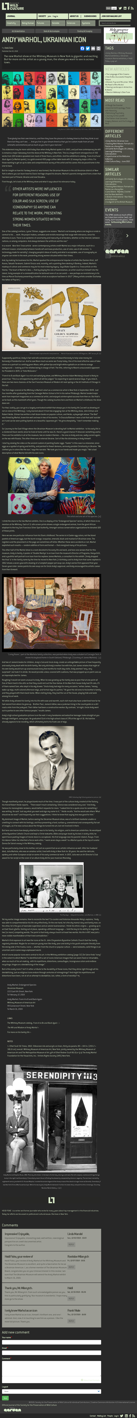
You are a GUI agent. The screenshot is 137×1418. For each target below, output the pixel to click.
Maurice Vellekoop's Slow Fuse (118, 92)
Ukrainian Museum (15, 988)
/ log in (55, 16)
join (49, 16)
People (110, 1416)
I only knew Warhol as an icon (21, 1310)
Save (5, 1398)
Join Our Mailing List (111, 16)
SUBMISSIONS (90, 16)
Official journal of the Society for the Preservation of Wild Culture (29, 1405)
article (28, 245)
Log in (116, 1416)
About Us (74, 16)
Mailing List (101, 1416)
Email (4, 1348)
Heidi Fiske (9, 47)
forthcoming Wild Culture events (118, 223)
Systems (86, 23)
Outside (55, 23)
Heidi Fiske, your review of (19, 1257)
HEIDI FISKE (6, 1210)
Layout (5, 1386)
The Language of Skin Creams (117, 74)
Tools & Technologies (52, 31)
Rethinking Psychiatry (115, 113)
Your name (6, 1337)
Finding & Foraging (84, 31)
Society (42, 16)
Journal (11, 16)
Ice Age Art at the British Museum (119, 202)
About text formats (90, 1380)
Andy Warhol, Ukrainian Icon (117, 141)
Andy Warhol (111, 53)
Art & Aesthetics (18, 31)
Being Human (28, 23)
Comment (6, 1358)
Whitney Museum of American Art (21, 1002)
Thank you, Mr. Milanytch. (18, 1288)
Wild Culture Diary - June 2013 (118, 161)
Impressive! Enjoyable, (17, 1234)
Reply (71, 1244)
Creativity (11, 23)
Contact (93, 1416)
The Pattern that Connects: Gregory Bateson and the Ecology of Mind (119, 121)
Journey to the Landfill (115, 116)
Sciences (71, 23)
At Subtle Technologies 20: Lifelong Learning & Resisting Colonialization (119, 151)
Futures (40, 23)
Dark (108, 8)
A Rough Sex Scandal (114, 105)
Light (114, 8)
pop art (114, 61)
